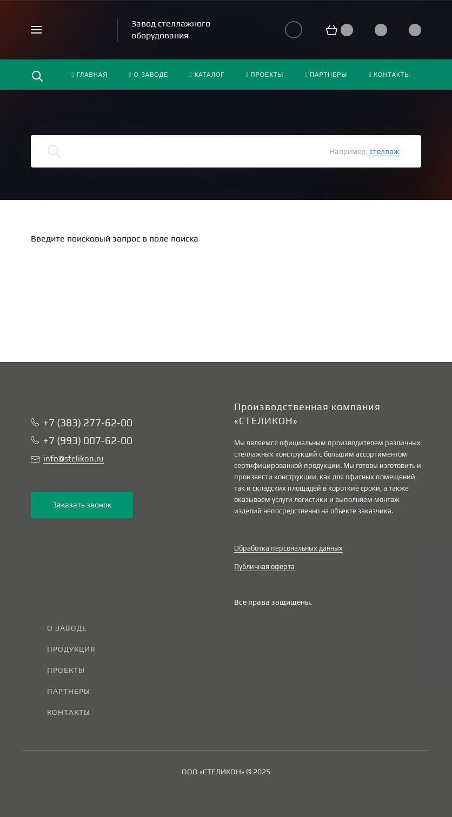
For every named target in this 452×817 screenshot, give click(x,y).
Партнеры (68, 691)
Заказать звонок (81, 504)
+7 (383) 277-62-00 (87, 422)
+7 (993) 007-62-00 (87, 440)
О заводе (67, 628)
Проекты (66, 670)
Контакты (68, 712)
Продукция (71, 649)
